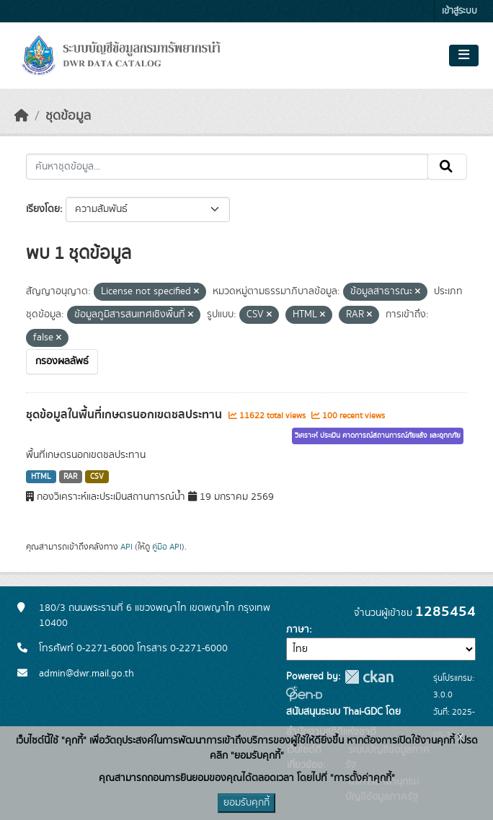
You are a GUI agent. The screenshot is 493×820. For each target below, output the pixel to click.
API (126, 546)
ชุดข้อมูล (68, 116)
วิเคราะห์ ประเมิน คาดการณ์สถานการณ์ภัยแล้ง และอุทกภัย (378, 436)
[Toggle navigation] (464, 55)
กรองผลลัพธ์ (62, 361)
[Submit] (447, 167)
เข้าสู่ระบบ (459, 11)
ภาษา (297, 629)
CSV (97, 476)
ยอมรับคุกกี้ (246, 802)
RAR (70, 476)
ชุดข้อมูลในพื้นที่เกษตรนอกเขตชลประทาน (125, 414)
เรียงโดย (43, 209)
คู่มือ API (167, 546)
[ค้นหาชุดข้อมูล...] (227, 167)
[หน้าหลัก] (21, 116)
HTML (41, 476)
